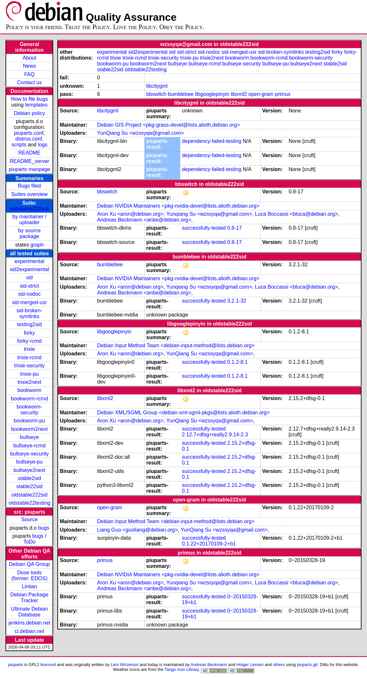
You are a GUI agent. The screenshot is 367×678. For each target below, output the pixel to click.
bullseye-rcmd (29, 445)
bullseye (29, 437)
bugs (43, 528)
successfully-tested (204, 228)
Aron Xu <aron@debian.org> (130, 214)
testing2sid (29, 324)
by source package (29, 233)
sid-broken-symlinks (29, 313)
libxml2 (239, 94)
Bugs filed (29, 186)
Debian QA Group (29, 564)
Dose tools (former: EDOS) (29, 575)
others (279, 664)
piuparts (15, 664)
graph (37, 244)
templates (36, 105)
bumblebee (181, 94)
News (29, 66)
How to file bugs (29, 99)
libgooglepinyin (212, 94)
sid (29, 277)
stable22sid (29, 486)
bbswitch (156, 94)
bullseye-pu (29, 462)
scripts (18, 144)
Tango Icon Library (181, 669)
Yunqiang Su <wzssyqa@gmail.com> (209, 214)
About (29, 58)
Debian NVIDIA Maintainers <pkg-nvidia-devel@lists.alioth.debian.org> (178, 206)
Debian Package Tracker (29, 597)
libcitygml (157, 86)
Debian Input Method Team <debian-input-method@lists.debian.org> (176, 345)
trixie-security (29, 365)
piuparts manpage (29, 169)
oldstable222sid (29, 209)
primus (282, 94)
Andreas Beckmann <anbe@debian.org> (144, 220)
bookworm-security (29, 409)
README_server (29, 161)
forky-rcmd (29, 341)
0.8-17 (234, 228)
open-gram (260, 94)
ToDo (29, 542)
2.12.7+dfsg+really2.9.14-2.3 (215, 434)
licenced (48, 664)
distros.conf (29, 139)
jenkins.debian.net (29, 623)
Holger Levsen (250, 664)
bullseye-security (29, 453)
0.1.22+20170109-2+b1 (209, 543)
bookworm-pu (29, 420)
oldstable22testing (29, 503)
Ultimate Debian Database (29, 611)
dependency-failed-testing (211, 141)
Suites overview (29, 194)
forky (29, 333)
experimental (29, 261)
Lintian (29, 586)
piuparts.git (307, 664)
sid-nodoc (29, 294)
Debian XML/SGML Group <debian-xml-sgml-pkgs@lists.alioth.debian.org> (183, 412)
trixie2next (29, 382)
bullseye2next (29, 470)
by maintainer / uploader (29, 219)
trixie (29, 349)
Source (29, 519)
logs (42, 144)
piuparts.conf (29, 133)
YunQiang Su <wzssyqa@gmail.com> (140, 133)
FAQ (29, 74)
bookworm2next (29, 429)
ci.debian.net (29, 631)
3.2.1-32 (236, 301)
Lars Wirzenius (124, 664)
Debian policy (29, 113)
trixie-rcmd (29, 357)
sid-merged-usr (29, 302)
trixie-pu (29, 374)
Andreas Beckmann (209, 664)
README (29, 152)
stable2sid (29, 478)
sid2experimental (29, 269)
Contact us (29, 82)
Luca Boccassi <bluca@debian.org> (296, 214)
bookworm (29, 390)
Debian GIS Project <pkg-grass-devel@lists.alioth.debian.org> (168, 125)
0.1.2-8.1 (237, 362)
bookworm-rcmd (29, 398)
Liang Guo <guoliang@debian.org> (137, 530)
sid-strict (29, 286)
